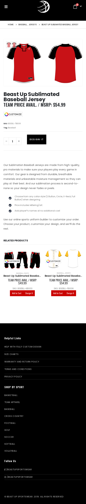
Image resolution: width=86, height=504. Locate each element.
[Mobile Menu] (7, 7)
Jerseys (68, 273)
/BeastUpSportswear (18, 469)
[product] (22, 259)
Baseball (12, 127)
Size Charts (11, 354)
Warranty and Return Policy (21, 361)
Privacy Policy (13, 376)
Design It (37, 139)
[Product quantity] (12, 141)
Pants (26, 273)
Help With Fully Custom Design (22, 346)
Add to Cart (16, 293)
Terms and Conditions (18, 369)
